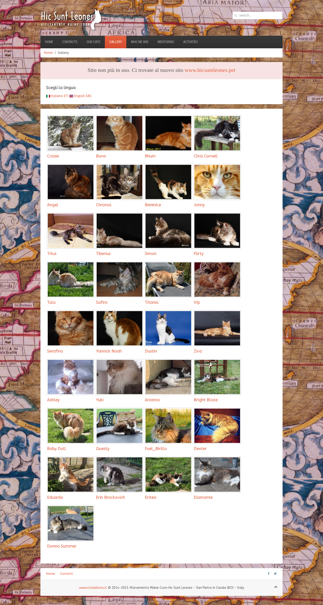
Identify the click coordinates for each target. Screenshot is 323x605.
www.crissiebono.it (93, 588)
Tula (51, 302)
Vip (197, 302)
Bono (101, 156)
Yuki (99, 399)
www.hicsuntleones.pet (210, 70)
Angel (52, 204)
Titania (151, 302)
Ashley (53, 399)
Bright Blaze (206, 399)
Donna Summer (62, 546)
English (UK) (80, 96)
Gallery (115, 42)
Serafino (55, 351)
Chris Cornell (206, 156)
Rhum (150, 156)
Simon (150, 253)
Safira (101, 302)
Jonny (199, 204)
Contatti (66, 574)
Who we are (139, 42)
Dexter (200, 448)
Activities (190, 42)
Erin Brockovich (110, 497)
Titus (51, 253)
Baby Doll (56, 448)
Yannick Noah (109, 351)
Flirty (199, 253)
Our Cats (93, 42)
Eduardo (55, 497)
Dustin (151, 351)
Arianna (152, 399)
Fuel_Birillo (156, 448)
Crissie (53, 156)
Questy (102, 448)
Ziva (198, 351)
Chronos (103, 204)
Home (49, 42)
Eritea (150, 497)
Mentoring (166, 42)
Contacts (69, 42)
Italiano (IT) (57, 96)
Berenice (153, 204)
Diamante (203, 497)
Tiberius (103, 253)
